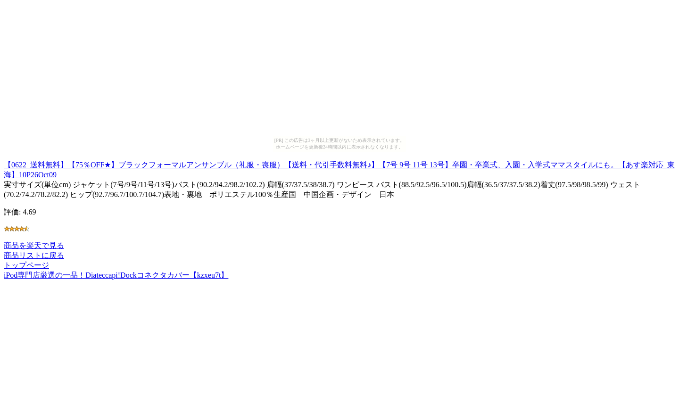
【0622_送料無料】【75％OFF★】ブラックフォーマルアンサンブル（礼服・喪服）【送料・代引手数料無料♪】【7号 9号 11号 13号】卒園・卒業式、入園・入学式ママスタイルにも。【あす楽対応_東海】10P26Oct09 (339, 168)
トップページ (26, 265)
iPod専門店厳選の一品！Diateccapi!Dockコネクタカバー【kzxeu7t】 (116, 275)
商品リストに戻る (34, 255)
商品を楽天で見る (34, 245)
